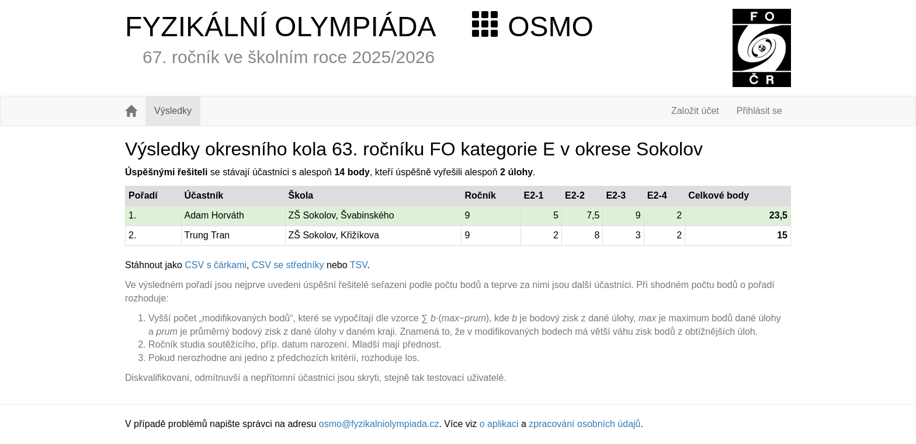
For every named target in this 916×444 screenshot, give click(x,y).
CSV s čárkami (216, 265)
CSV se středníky (288, 265)
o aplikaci (499, 424)
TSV (358, 265)
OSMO (533, 26)
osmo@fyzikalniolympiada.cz (379, 424)
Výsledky (173, 111)
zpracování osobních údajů (584, 424)
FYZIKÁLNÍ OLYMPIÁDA (280, 26)
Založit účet (695, 111)
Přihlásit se (759, 111)
